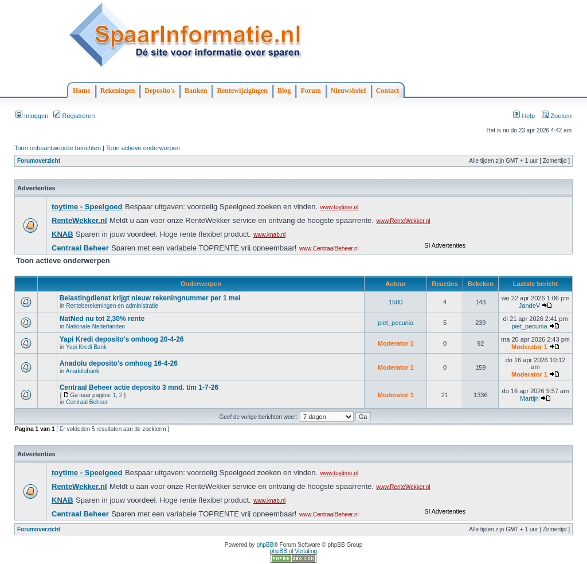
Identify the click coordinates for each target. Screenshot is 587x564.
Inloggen (31, 115)
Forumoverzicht (38, 161)
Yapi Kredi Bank (86, 347)
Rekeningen (117, 91)
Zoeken (557, 115)
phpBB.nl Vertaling (293, 551)
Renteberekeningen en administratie (112, 306)
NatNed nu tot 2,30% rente (102, 319)
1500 (395, 302)
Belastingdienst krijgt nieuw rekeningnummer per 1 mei (150, 298)
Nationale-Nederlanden (95, 326)
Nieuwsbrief (348, 91)
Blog (284, 91)
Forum (310, 91)
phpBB (264, 545)
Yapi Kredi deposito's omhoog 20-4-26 (122, 339)
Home (82, 91)
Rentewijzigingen (242, 91)
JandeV (529, 305)
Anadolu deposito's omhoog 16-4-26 (119, 363)
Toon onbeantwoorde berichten (57, 147)
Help (524, 115)
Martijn (529, 398)
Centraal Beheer (87, 402)
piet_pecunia (395, 322)
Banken (196, 91)
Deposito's (159, 91)
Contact (388, 91)
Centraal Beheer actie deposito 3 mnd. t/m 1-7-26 (139, 387)
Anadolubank (82, 371)
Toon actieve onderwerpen (143, 147)
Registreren (74, 115)
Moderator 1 (396, 343)
